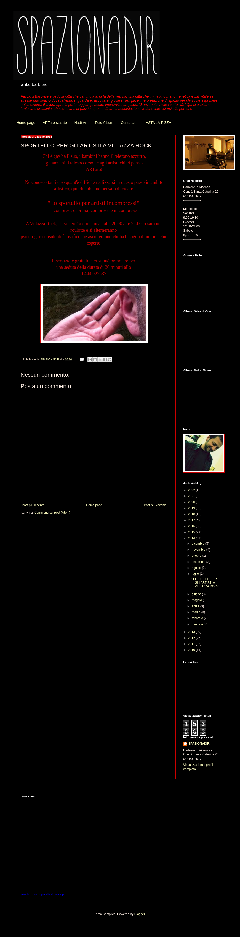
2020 (192, 502)
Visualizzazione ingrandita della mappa (43, 894)
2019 (192, 508)
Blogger (139, 914)
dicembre (198, 543)
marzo (196, 612)
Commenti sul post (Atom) (52, 512)
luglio (196, 574)
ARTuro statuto (55, 123)
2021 (192, 496)
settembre (199, 562)
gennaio (198, 624)
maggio (197, 600)
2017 (192, 520)
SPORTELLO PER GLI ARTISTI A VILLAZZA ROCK (205, 582)
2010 (192, 650)
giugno (197, 594)
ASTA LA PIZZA (158, 123)
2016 (192, 526)
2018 (192, 514)
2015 (192, 532)
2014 (192, 538)
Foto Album (104, 123)
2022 (192, 490)
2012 (192, 638)
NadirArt (80, 123)
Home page (26, 123)
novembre (199, 550)
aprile (196, 606)
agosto (197, 568)
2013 (192, 632)
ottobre (197, 555)
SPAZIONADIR (199, 743)
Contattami (129, 123)
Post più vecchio (155, 505)
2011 (192, 644)
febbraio (198, 618)
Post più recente (33, 505)
